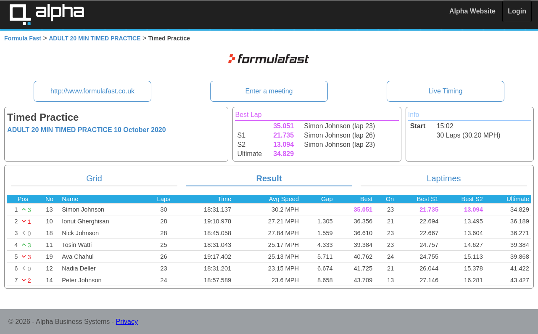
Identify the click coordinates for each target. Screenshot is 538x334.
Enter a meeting (269, 91)
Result (269, 178)
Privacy (127, 321)
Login (517, 11)
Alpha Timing (46, 14)
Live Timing (445, 91)
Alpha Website (472, 11)
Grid (94, 178)
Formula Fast (22, 38)
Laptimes (444, 178)
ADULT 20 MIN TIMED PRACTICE (94, 38)
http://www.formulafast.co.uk (92, 91)
